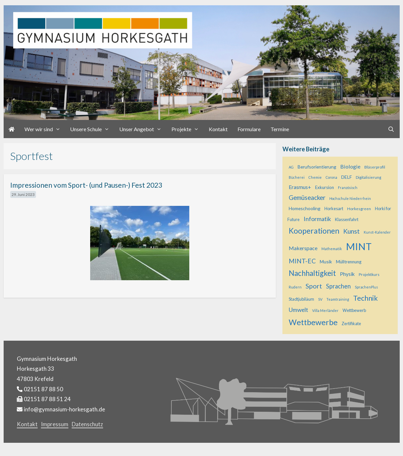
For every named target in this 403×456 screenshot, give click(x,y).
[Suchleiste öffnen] (391, 129)
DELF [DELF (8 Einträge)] (346, 177)
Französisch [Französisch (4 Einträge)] (347, 187)
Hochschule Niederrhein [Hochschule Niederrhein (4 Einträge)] (350, 198)
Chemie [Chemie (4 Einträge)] (315, 177)
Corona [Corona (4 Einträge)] (331, 177)
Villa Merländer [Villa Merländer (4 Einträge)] (325, 310)
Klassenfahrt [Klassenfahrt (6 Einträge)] (346, 219)
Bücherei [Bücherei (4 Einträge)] (297, 177)
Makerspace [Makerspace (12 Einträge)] (303, 248)
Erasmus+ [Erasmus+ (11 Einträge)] (300, 187)
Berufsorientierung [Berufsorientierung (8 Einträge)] (317, 167)
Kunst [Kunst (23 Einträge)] (351, 231)
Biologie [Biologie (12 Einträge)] (350, 166)
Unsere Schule (92, 129)
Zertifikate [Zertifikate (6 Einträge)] (351, 323)
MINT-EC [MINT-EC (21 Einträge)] (302, 261)
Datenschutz (87, 424)
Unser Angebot (142, 129)
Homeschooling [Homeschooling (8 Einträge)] (304, 208)
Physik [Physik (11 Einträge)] (347, 274)
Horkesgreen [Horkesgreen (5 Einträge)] (359, 208)
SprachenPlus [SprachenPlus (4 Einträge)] (366, 287)
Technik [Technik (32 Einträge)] (365, 298)
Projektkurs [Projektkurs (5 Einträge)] (369, 274)
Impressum (54, 424)
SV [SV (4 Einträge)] (320, 299)
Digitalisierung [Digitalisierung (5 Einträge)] (368, 177)
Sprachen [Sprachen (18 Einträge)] (338, 286)
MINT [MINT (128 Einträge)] (359, 246)
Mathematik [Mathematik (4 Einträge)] (331, 249)
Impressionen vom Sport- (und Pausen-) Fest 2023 (86, 185)
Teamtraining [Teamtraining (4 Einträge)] (337, 299)
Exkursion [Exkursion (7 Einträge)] (324, 187)
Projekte (187, 129)
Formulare (249, 129)
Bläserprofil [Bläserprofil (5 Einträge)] (374, 167)
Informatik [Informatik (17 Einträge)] (317, 218)
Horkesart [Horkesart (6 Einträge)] (333, 208)
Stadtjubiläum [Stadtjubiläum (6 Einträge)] (301, 299)
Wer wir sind (44, 129)
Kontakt (218, 129)
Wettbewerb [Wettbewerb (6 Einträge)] (354, 310)
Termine (280, 129)
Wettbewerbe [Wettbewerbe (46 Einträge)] (313, 322)
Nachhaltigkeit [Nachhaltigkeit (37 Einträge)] (312, 273)
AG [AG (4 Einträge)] (291, 167)
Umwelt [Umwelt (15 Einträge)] (298, 309)
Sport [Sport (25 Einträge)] (314, 286)
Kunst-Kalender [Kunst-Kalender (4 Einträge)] (377, 232)
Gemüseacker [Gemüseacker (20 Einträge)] (307, 197)
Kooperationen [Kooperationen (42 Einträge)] (314, 230)
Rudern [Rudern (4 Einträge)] (295, 287)
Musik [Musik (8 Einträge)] (326, 261)
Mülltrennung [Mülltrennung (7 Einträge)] (348, 261)
